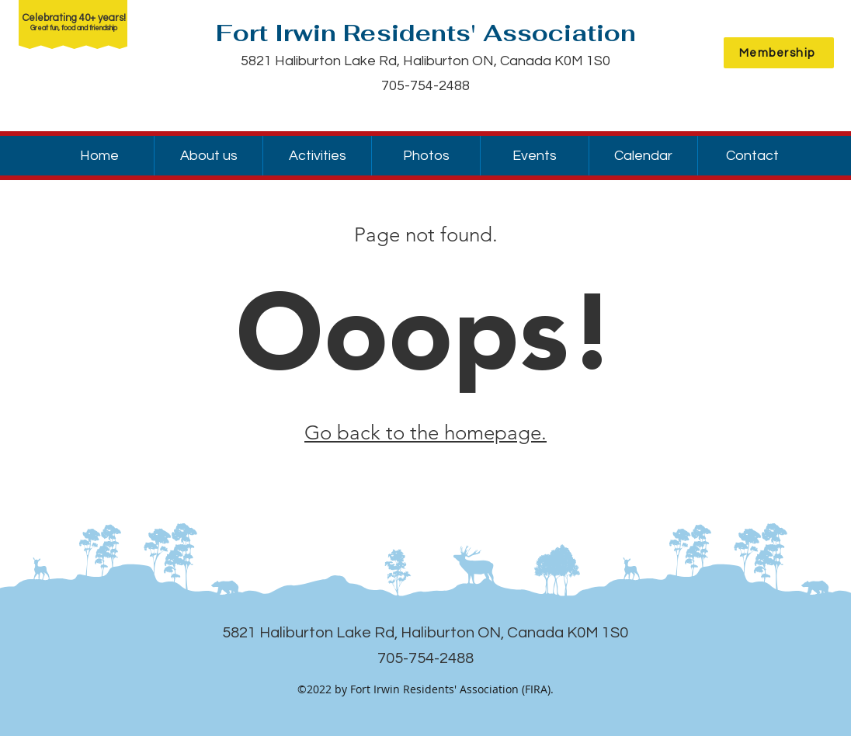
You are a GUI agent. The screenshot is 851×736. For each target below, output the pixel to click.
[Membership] (779, 52)
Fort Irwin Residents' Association (426, 33)
